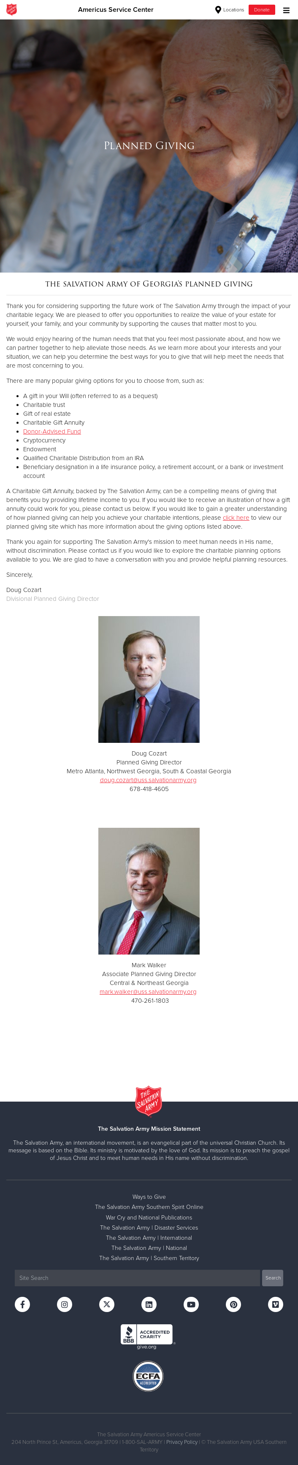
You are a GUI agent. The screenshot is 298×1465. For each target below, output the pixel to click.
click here (236, 517)
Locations (229, 9)
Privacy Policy (182, 1442)
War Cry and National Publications (149, 1217)
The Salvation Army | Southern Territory (149, 1258)
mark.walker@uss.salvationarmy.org (148, 992)
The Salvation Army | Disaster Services (149, 1227)
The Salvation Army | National (149, 1248)
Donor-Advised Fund (52, 431)
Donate (262, 10)
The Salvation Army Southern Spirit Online (149, 1207)
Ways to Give (149, 1196)
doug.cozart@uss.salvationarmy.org (148, 780)
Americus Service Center (116, 9)
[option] (149, 146)
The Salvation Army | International (149, 1237)
